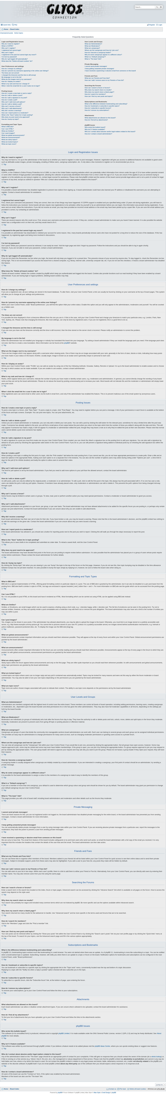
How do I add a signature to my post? (14, 97)
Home (6, 29)
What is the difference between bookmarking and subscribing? (106, 104)
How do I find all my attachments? (96, 120)
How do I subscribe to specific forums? (98, 108)
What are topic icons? (8, 144)
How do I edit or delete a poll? (11, 104)
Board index (14, 29)
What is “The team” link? (93, 59)
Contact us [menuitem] (112, 1089)
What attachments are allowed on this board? (100, 118)
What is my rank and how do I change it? (15, 84)
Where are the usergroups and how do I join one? (102, 50)
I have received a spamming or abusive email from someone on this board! (110, 71)
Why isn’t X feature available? (95, 129)
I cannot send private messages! (96, 66)
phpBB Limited (64, 1033)
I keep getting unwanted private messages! (99, 68)
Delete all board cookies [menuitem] (137, 1089)
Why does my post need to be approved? (15, 117)
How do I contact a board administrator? (98, 134)
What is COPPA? (7, 46)
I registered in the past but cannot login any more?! (18, 54)
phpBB (66, 343)
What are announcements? (10, 137)
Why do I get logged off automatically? (14, 59)
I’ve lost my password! (9, 57)
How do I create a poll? (9, 100)
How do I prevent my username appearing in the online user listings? (25, 71)
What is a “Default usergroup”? (95, 57)
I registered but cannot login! (11, 50)
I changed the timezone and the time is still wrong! (18, 75)
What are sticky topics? (9, 139)
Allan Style (97, 1092)
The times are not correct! (10, 73)
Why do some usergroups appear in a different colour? (103, 54)
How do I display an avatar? (11, 81)
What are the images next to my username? (16, 79)
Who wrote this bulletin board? (95, 127)
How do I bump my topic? (10, 119)
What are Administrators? (93, 44)
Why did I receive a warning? (11, 110)
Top (4, 164)
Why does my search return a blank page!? (99, 92)
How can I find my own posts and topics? (99, 96)
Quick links (7, 25)
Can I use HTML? (7, 129)
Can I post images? (8, 133)
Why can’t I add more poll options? (13, 102)
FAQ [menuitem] (15, 25)
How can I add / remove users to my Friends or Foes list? (104, 80)
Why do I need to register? (10, 44)
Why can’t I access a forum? (11, 106)
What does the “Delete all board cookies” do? (16, 61)
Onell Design (106, 1092)
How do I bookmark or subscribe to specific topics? (102, 106)
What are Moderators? (92, 46)
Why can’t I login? (7, 52)
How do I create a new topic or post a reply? (16, 93)
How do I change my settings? (11, 68)
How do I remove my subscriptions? (97, 110)
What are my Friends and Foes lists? (97, 78)
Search (157, 7)
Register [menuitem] (152, 25)
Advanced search (161, 7)
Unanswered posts (6, 33)
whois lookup (156, 1057)
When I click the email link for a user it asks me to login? (20, 86)
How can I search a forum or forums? (97, 88)
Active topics (18, 33)
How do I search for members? (95, 94)
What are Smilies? (7, 131)
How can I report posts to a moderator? (14, 113)
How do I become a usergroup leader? (98, 52)
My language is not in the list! (11, 77)
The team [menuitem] (123, 1089)
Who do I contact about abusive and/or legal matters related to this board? (110, 131)
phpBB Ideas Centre (102, 1046)
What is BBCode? (7, 126)
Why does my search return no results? (98, 90)
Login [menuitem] (160, 25)
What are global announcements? (13, 135)
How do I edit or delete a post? (12, 95)
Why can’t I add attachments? (11, 108)
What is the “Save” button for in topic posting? (17, 115)
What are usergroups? (92, 48)
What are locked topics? (9, 142)
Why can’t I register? (8, 48)
